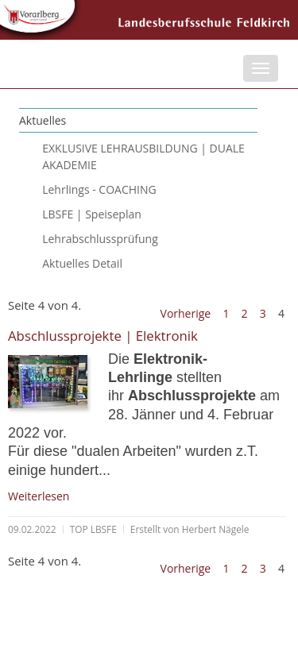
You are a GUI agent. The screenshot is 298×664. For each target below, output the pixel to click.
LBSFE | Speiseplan (91, 214)
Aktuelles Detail (82, 263)
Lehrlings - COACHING (99, 189)
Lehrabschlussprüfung (100, 238)
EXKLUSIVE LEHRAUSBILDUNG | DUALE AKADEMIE (143, 156)
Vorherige (186, 313)
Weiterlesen (38, 496)
